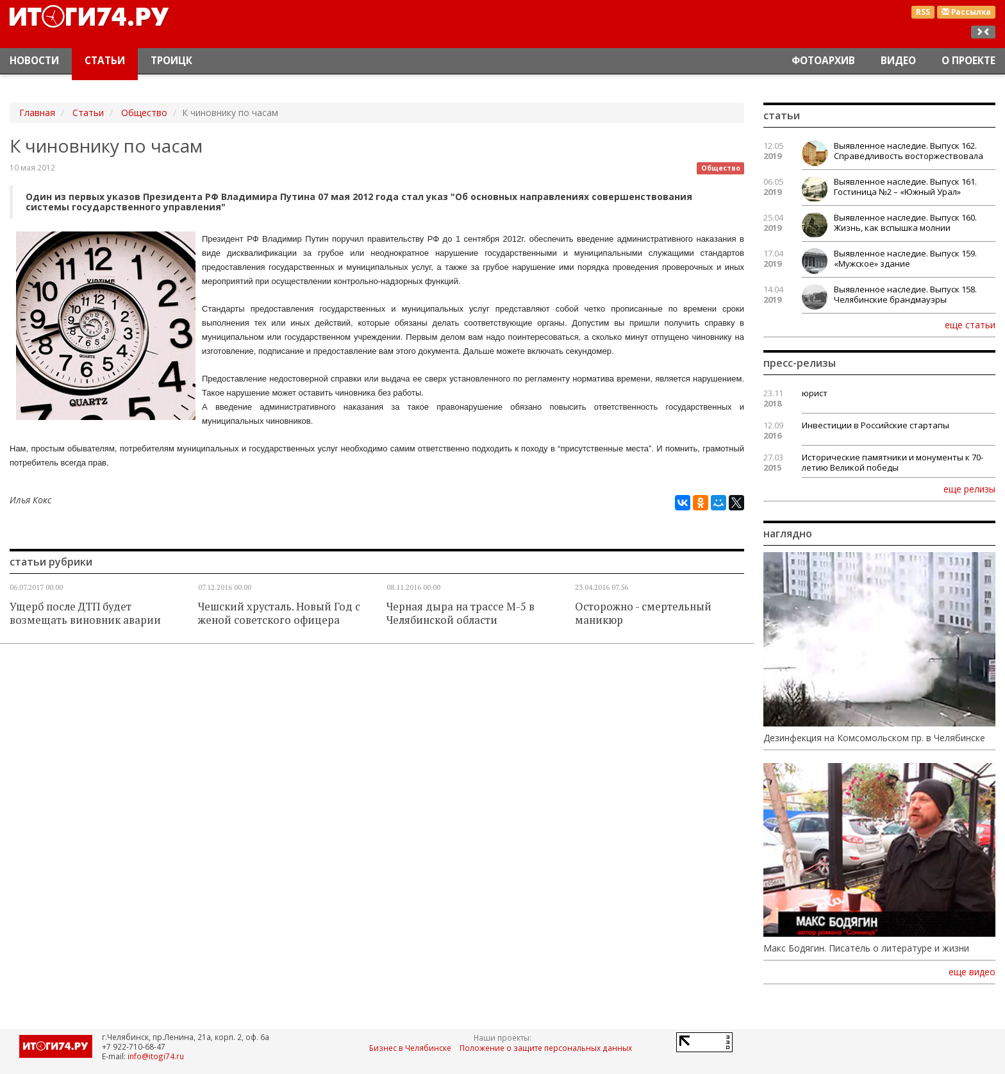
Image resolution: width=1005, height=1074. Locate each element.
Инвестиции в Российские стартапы (875, 425)
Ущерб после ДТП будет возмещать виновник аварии (85, 613)
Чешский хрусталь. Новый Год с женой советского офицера (279, 613)
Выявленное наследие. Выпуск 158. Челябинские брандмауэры (905, 294)
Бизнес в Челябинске (410, 1048)
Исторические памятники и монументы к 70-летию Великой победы (892, 462)
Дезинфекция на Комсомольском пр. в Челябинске (874, 738)
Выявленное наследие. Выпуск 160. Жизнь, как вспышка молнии (905, 222)
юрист (814, 393)
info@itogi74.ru (156, 1056)
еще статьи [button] (970, 324)
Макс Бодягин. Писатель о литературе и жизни (866, 948)
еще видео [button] (972, 972)
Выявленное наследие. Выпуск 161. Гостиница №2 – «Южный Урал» (905, 186)
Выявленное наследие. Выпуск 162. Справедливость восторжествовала (908, 151)
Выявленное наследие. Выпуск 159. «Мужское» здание (905, 258)
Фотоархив (823, 60)
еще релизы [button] (969, 488)
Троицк (171, 60)
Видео (898, 60)
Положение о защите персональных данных (546, 1048)
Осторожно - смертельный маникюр (643, 613)
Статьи (105, 60)
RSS (923, 12)
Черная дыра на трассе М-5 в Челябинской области (460, 613)
